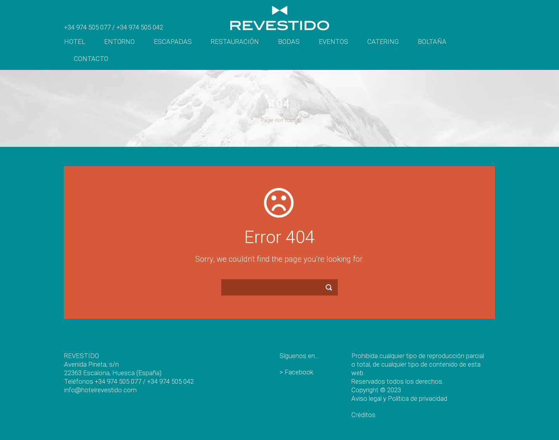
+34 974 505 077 (87, 27)
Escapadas (173, 41)
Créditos (363, 415)
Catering (383, 41)
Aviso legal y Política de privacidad (399, 398)
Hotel (74, 41)
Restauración (235, 41)
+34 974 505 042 (139, 27)
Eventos (333, 41)
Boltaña (432, 41)
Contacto (91, 59)
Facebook (299, 372)
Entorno (119, 41)
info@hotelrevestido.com (100, 390)
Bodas (289, 41)
